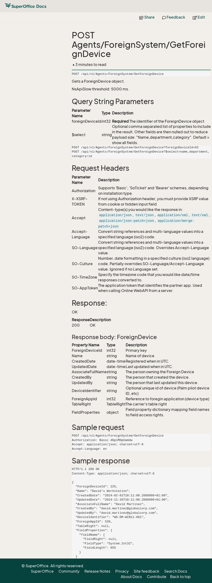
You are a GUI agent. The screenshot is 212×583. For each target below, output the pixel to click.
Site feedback (146, 571)
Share (147, 17)
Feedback (173, 17)
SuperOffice (42, 571)
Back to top (180, 576)
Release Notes (97, 571)
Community (69, 571)
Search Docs (175, 571)
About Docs (131, 576)
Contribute (156, 576)
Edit (199, 17)
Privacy (122, 571)
